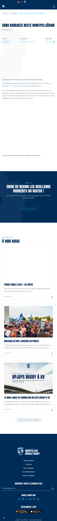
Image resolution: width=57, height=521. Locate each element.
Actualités (13, 13)
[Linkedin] (54, 42)
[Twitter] (50, 42)
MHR (5, 13)
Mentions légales (28, 484)
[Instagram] (23, 508)
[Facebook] (46, 42)
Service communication (27, 42)
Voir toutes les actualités (28, 429)
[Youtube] (34, 508)
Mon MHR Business (28, 481)
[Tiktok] (38, 508)
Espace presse (28, 469)
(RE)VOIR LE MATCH (28, 218)
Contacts (28, 473)
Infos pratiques (28, 477)
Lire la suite (51, 306)
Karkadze (6, 42)
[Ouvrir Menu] (53, 7)
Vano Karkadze (14, 86)
